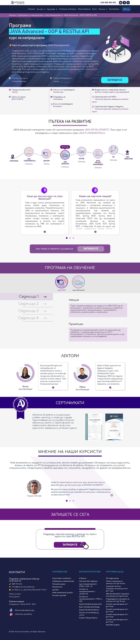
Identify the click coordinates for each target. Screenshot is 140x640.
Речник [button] (102, 9)
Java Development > (54, 15)
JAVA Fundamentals (92, 133)
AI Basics (82, 578)
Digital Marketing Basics (89, 610)
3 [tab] (73, 238)
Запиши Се (74, 545)
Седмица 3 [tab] (28, 311)
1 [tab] (67, 238)
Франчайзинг (84, 9)
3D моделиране (112, 578)
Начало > (13, 15)
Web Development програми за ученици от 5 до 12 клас (117, 595)
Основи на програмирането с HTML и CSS (90, 599)
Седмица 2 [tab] (28, 304)
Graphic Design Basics (88, 618)
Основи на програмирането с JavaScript (87, 591)
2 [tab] (70, 238)
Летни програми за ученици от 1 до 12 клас (115, 582)
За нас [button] (40, 9)
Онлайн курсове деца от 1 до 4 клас (117, 605)
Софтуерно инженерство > (31, 15)
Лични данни (14, 596)
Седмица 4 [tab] (28, 318)
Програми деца (58, 584)
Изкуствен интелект (61, 578)
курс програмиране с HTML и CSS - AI (88, 585)
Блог (94, 9)
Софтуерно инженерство (63, 581)
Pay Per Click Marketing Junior (89, 614)
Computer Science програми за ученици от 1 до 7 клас (117, 588)
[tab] (61, 283)
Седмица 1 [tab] (29, 296)
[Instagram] (128, 2)
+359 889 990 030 (108, 2)
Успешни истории (67, 9)
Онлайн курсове (59, 595)
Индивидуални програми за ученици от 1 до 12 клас (117, 600)
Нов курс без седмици (88, 581)
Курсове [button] (51, 9)
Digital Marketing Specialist (90, 604)
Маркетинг (57, 587)
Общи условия (15, 593)
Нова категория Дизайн (62, 592)
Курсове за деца (113, 625)
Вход (126, 9)
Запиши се (114, 80)
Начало (31, 9)
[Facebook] (124, 2)
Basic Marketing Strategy (89, 607)
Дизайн (55, 589)
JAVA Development (58, 45)
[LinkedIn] (120, 2)
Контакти (114, 9)
